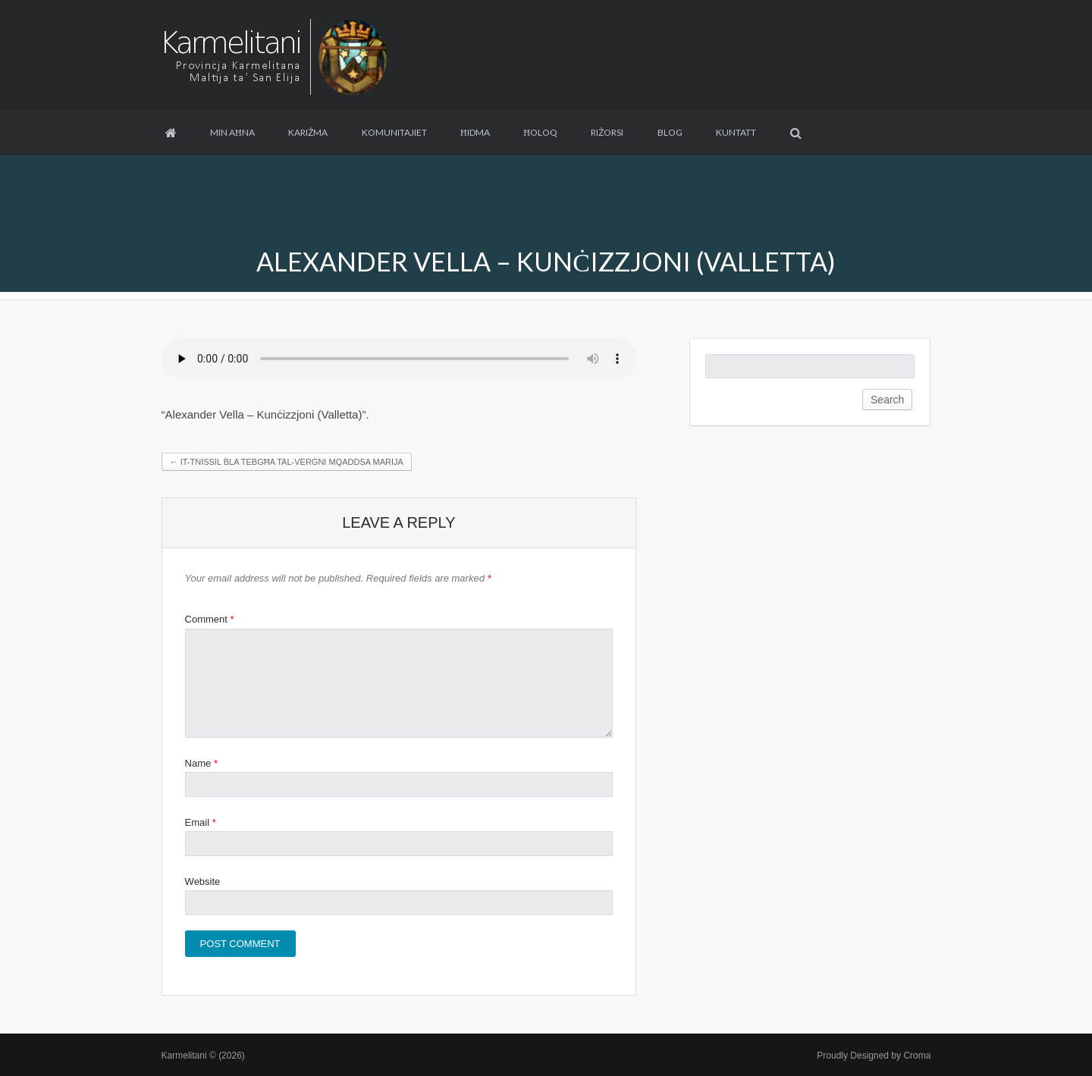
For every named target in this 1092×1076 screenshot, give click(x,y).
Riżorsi (607, 132)
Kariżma (308, 132)
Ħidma (475, 132)
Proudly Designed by (873, 1055)
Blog (669, 132)
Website (203, 881)
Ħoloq (540, 132)
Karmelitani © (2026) (203, 1055)
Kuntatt (736, 132)
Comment (209, 619)
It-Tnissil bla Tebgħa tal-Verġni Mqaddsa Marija (286, 461)
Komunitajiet (394, 132)
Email (200, 822)
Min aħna (232, 132)
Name (201, 763)
